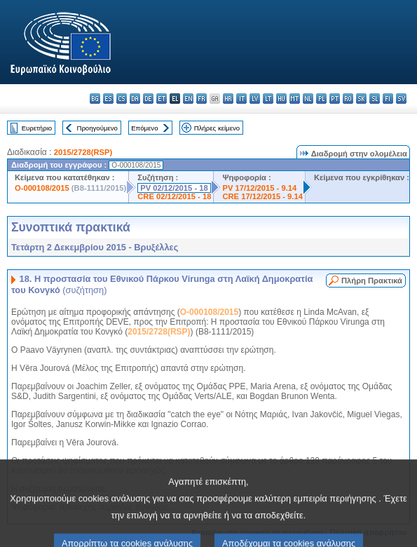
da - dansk (135, 98)
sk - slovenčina (361, 98)
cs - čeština (121, 98)
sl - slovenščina (374, 98)
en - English (188, 98)
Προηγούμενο (96, 128)
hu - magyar (281, 98)
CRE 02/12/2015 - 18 (174, 196)
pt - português (334, 98)
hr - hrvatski (228, 98)
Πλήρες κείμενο (217, 128)
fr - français (201, 98)
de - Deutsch (148, 98)
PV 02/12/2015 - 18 (173, 188)
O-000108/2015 (42, 188)
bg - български (95, 98)
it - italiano (241, 98)
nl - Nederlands (308, 98)
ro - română (348, 98)
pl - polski (321, 98)
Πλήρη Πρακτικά (371, 280)
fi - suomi (388, 98)
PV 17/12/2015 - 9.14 (259, 188)
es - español (108, 98)
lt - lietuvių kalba (268, 98)
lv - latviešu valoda (254, 98)
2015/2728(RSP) (83, 152)
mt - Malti (294, 98)
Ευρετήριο (37, 128)
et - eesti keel (161, 98)
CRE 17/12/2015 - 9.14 (262, 196)
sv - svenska (401, 98)
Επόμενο (144, 128)
